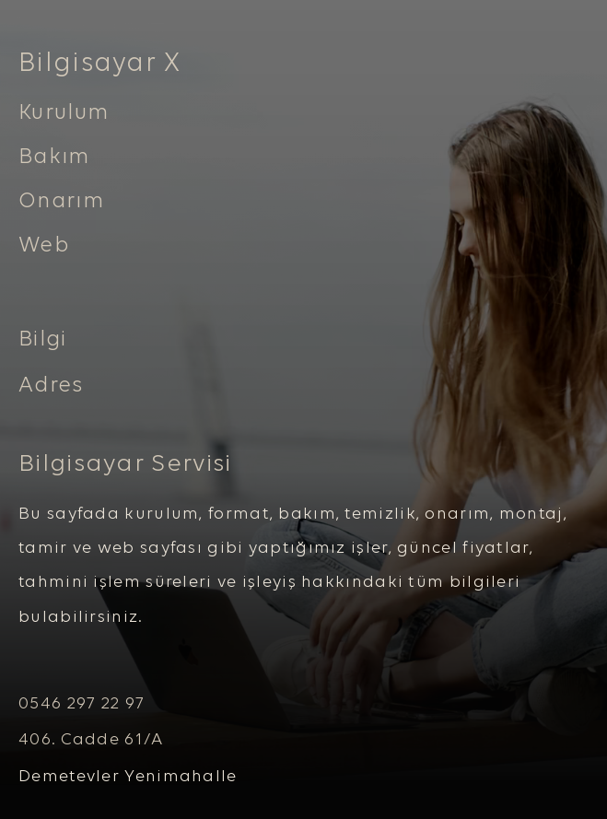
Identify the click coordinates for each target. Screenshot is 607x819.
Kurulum (63, 113)
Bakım (54, 157)
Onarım (61, 202)
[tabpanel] (303, 152)
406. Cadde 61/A (91, 740)
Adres (51, 386)
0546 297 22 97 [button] (81, 704)
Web (44, 246)
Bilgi (42, 340)
